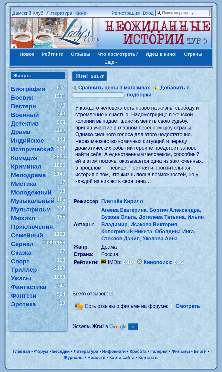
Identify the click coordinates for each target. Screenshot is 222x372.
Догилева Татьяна (162, 217)
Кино (80, 13)
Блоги (200, 351)
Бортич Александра (174, 210)
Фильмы (180, 351)
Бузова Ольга (118, 217)
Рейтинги (52, 54)
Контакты (148, 357)
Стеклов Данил (120, 238)
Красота (138, 351)
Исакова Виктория (153, 224)
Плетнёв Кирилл (122, 201)
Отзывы (80, 54)
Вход (148, 13)
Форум (41, 351)
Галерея (159, 351)
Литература (59, 13)
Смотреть (188, 306)
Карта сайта (121, 357)
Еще (111, 62)
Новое (27, 54)
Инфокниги (114, 351)
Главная (21, 351)
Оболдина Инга (174, 231)
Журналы (73, 357)
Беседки (61, 351)
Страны (193, 54)
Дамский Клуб (28, 13)
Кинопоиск (157, 262)
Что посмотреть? (118, 54)
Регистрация (126, 13)
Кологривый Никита (126, 231)
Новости (96, 357)
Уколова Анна (160, 238)
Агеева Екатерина (123, 210)
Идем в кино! (161, 54)
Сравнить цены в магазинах (114, 87)
